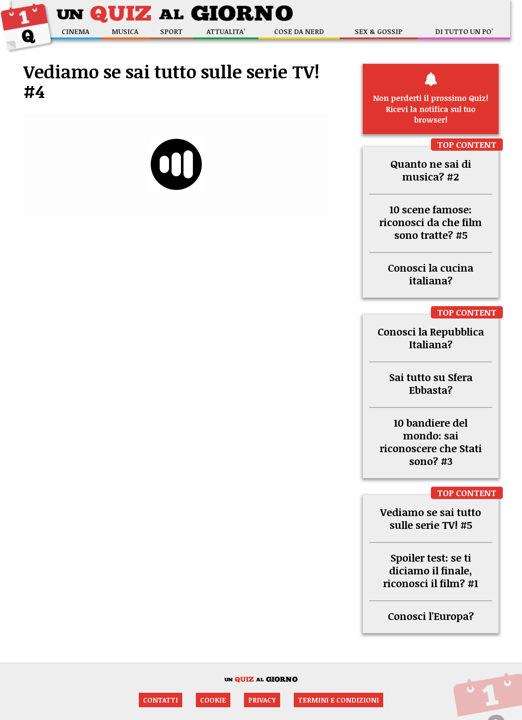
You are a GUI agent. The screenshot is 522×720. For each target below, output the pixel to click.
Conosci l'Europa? (431, 616)
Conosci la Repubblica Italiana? (431, 337)
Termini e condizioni (338, 700)
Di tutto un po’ (464, 31)
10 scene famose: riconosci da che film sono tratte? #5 (430, 222)
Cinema (75, 31)
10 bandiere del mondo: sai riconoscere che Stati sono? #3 (431, 442)
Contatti (160, 700)
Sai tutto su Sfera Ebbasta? (431, 383)
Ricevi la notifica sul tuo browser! (430, 98)
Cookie (213, 700)
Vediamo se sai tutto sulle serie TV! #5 (430, 518)
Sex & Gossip (378, 31)
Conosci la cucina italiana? (430, 274)
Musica (125, 31)
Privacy (262, 700)
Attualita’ (226, 31)
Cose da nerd (299, 31)
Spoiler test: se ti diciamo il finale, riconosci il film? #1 (430, 570)
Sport (171, 31)
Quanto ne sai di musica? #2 (430, 170)
